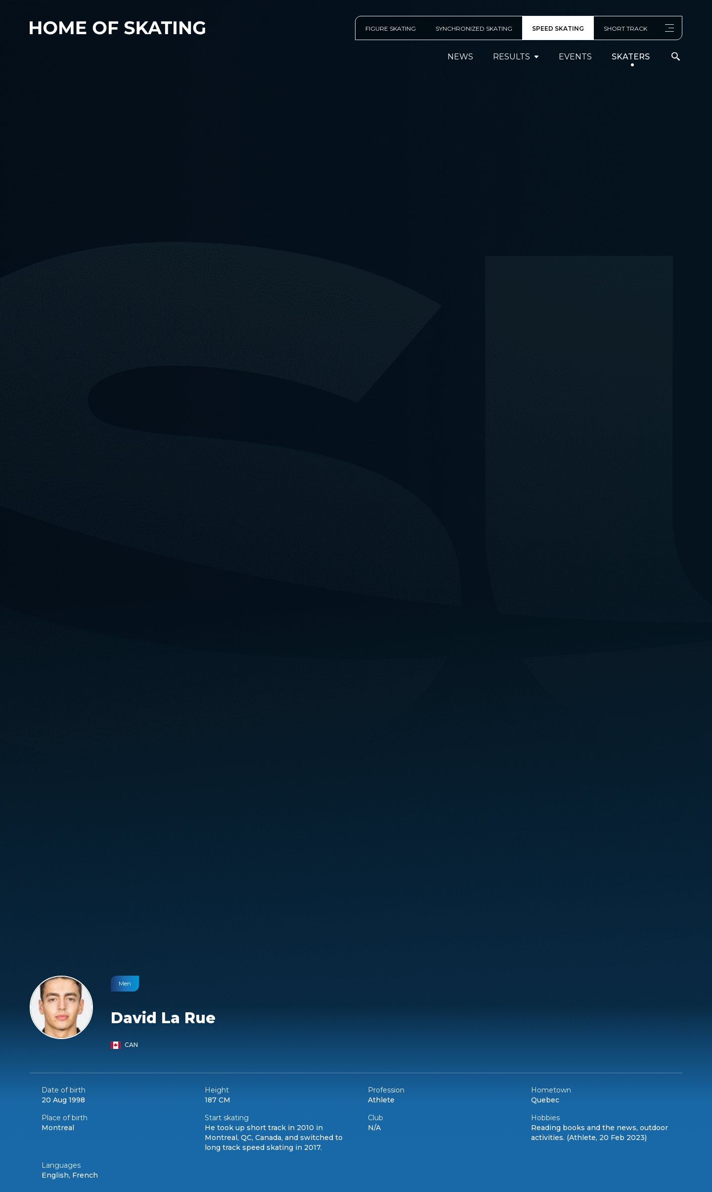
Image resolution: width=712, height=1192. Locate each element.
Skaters (631, 56)
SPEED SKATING (558, 28)
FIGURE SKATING (390, 28)
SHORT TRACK (625, 28)
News (460, 56)
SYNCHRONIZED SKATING (474, 28)
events (575, 56)
